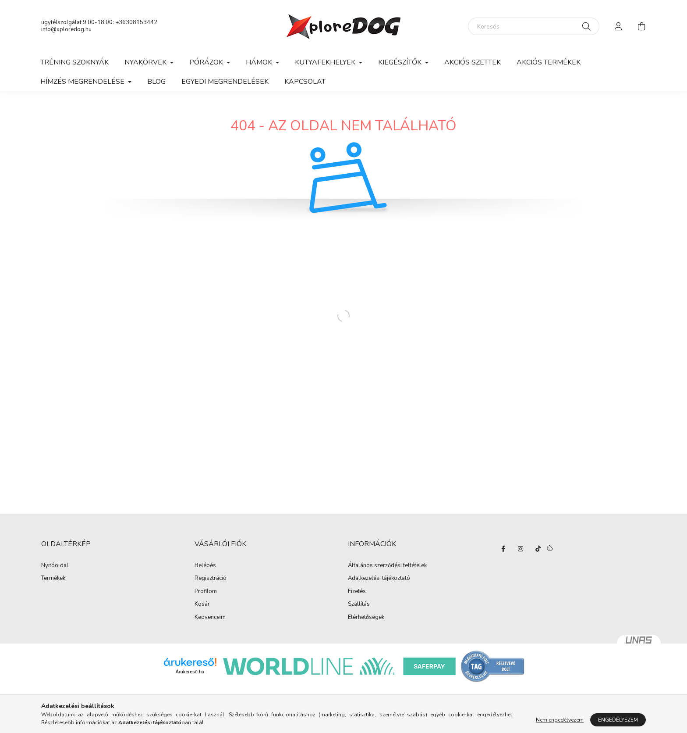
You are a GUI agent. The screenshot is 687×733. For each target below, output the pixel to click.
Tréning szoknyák (74, 62)
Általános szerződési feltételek (387, 565)
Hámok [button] (260, 62)
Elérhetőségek (366, 617)
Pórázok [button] (207, 62)
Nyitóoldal (54, 565)
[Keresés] (533, 26)
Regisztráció (211, 578)
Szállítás (359, 604)
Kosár (202, 604)
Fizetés (357, 591)
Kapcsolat (305, 81)
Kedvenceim (210, 617)
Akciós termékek (549, 62)
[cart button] (641, 26)
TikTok (538, 549)
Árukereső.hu (190, 671)
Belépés (205, 565)
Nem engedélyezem (560, 719)
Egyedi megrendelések (225, 81)
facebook (503, 549)
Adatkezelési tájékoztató (379, 578)
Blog (156, 81)
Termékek (53, 578)
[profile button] (618, 26)
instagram (520, 549)
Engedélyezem (618, 719)
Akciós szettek (472, 62)
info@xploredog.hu (66, 29)
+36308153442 (136, 22)
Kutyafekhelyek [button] (326, 62)
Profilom (206, 591)
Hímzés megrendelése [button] (83, 81)
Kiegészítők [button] (400, 62)
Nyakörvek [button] (146, 62)
